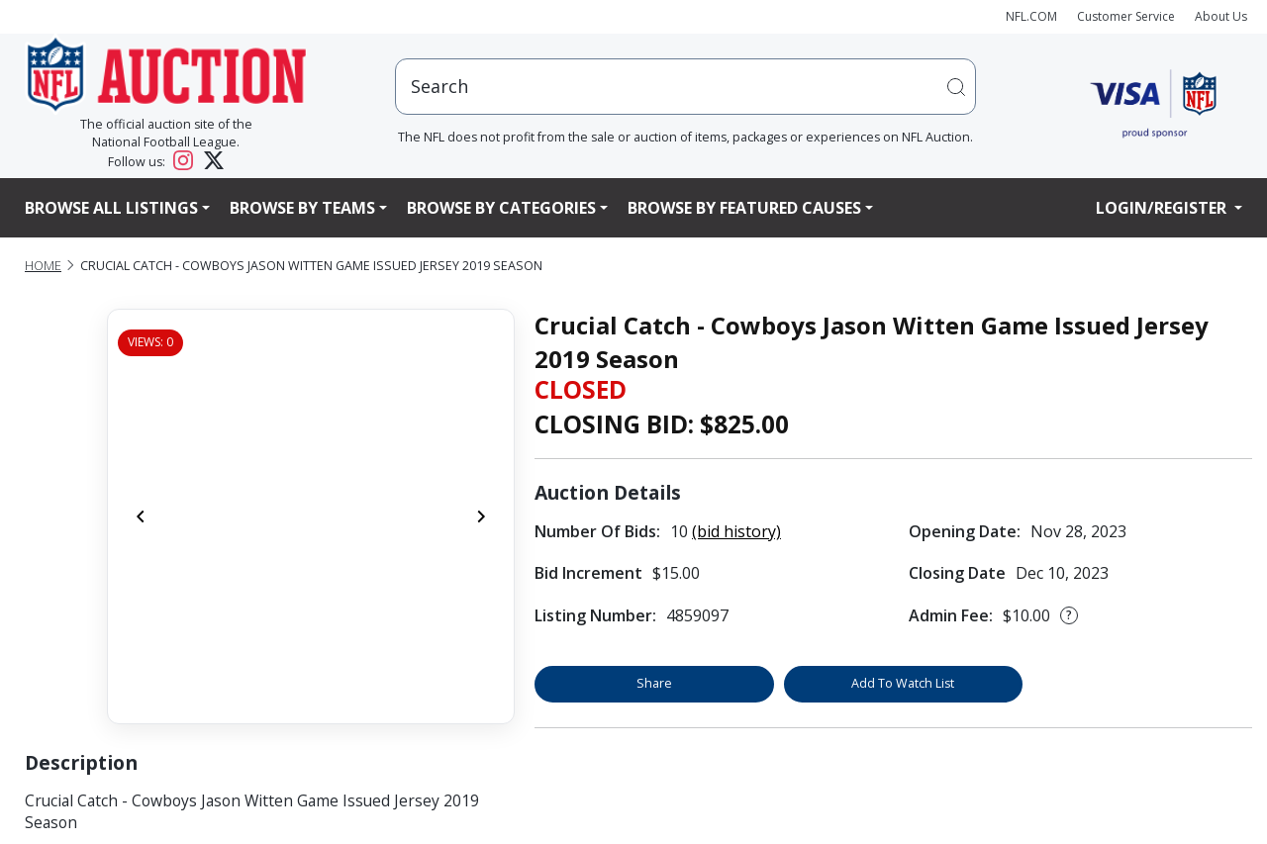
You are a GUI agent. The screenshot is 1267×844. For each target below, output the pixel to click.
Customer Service (1126, 16)
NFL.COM (1031, 16)
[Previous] (140, 516)
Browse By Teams (302, 208)
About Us (1221, 16)
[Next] (481, 516)
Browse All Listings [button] (111, 208)
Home (43, 265)
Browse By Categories (501, 208)
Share (654, 683)
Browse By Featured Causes (744, 208)
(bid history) (736, 531)
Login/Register (1163, 208)
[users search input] (686, 86)
